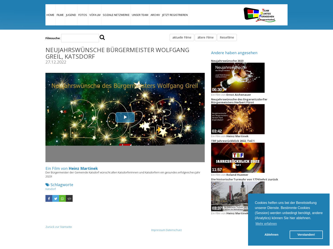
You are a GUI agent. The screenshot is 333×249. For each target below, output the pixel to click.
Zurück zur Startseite (58, 227)
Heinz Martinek (83, 168)
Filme (60, 15)
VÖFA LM (94, 15)
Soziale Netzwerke (116, 15)
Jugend (71, 15)
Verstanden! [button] (306, 234)
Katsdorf (50, 189)
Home (50, 15)
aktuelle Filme (181, 37)
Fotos (82, 15)
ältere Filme (206, 37)
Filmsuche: (53, 38)
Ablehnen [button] (271, 234)
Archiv (155, 15)
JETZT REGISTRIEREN (175, 15)
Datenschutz (174, 230)
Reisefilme (227, 37)
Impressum (158, 230)
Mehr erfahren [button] (266, 223)
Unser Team (140, 15)
